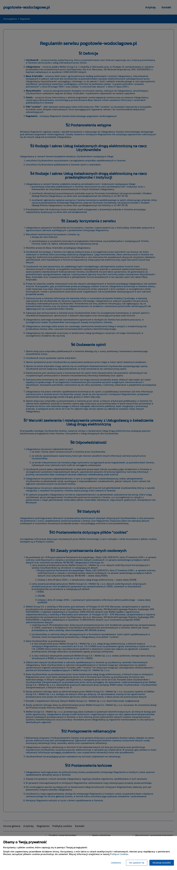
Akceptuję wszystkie (161, 863)
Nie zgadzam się (136, 863)
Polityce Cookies (119, 854)
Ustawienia (116, 863)
